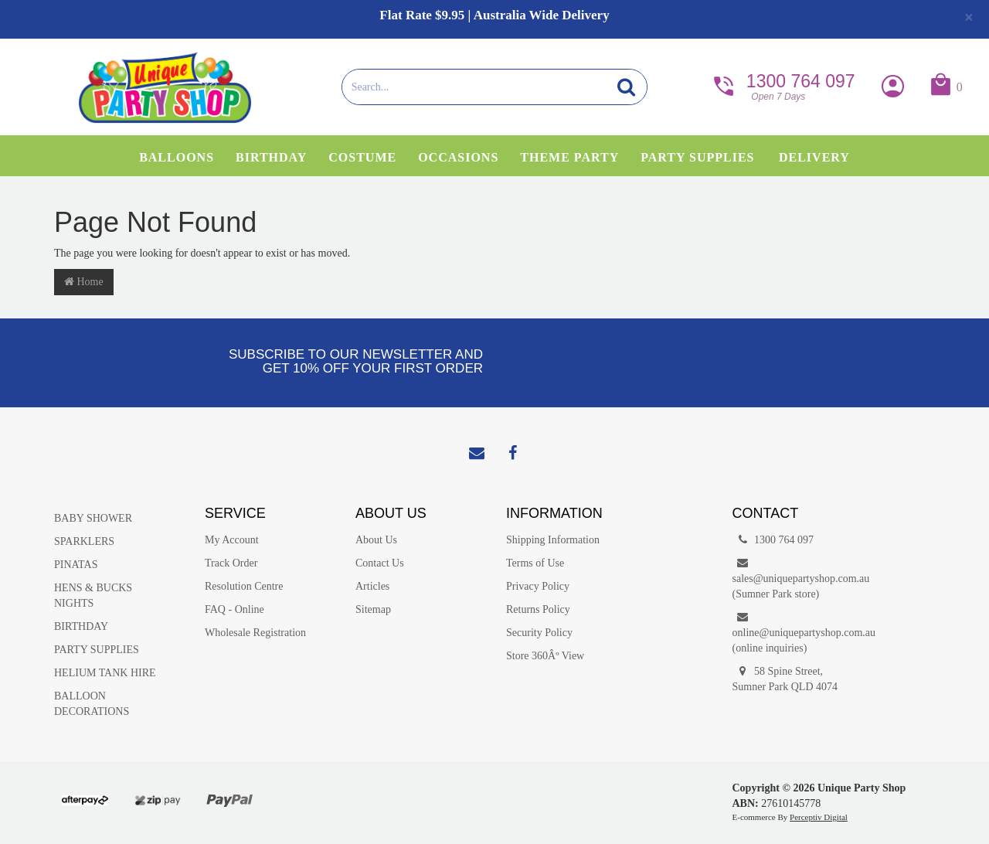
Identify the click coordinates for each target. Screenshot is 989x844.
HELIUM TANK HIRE (105, 673)
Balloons (176, 157)
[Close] (969, 17)
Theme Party (569, 157)
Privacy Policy (537, 586)
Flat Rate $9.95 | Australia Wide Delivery (494, 15)
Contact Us (379, 563)
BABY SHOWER (93, 518)
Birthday (271, 157)
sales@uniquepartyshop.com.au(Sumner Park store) (796, 578)
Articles (372, 586)
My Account (232, 540)
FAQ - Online (234, 609)
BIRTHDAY (81, 626)
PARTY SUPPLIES (96, 649)
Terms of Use (535, 563)
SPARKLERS (84, 541)
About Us (376, 540)
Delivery (814, 157)
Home (84, 282)
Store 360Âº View (545, 656)
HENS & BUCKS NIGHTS (93, 595)
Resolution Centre (244, 586)
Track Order (231, 563)
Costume (362, 157)
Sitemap (373, 609)
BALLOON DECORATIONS (91, 703)
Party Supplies (697, 157)
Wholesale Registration (255, 632)
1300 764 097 (783, 85)
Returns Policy (538, 609)
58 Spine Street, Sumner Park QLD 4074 (785, 678)
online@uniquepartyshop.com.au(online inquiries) (796, 632)
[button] (945, 87)
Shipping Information (553, 540)
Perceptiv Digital (819, 817)
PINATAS (75, 564)
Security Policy (539, 632)
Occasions (458, 157)
